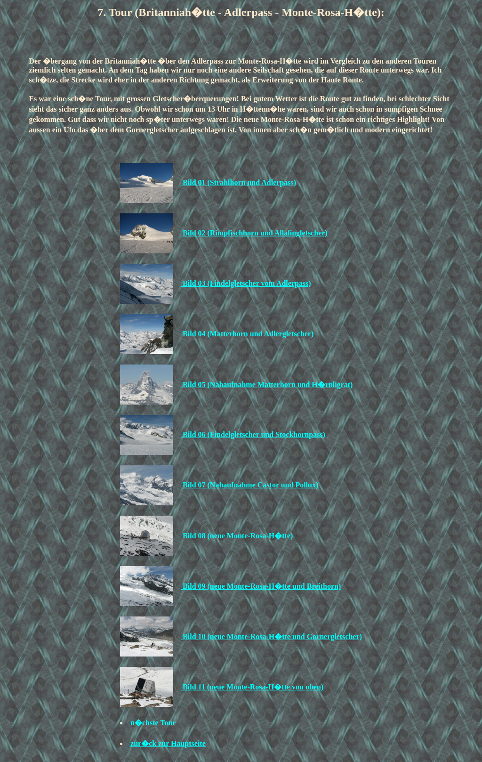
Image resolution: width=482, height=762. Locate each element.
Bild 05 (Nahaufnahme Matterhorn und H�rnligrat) (267, 385)
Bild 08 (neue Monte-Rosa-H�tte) (237, 536)
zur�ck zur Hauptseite (168, 743)
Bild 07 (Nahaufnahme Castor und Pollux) (249, 485)
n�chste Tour (153, 723)
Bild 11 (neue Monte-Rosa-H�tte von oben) (252, 687)
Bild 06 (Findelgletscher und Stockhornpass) (253, 434)
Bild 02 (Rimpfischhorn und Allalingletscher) (254, 233)
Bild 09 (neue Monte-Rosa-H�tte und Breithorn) (261, 586)
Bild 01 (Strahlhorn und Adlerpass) (238, 182)
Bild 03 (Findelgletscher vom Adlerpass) (246, 283)
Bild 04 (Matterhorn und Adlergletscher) (247, 334)
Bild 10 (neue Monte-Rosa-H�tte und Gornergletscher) (271, 636)
